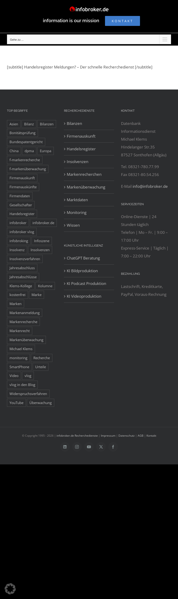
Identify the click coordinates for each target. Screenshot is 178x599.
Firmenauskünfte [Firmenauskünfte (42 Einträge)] (23, 187)
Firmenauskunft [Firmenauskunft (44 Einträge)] (22, 178)
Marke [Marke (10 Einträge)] (36, 294)
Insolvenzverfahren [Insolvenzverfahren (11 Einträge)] (25, 258)
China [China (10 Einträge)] (14, 150)
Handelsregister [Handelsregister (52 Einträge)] (22, 213)
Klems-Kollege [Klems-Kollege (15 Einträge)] (21, 286)
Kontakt (151, 436)
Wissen (73, 225)
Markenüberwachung (86, 187)
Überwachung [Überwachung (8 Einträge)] (40, 402)
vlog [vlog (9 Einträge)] (28, 375)
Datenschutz (126, 436)
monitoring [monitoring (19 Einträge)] (18, 357)
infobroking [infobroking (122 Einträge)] (19, 240)
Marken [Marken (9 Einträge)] (16, 303)
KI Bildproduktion (82, 270)
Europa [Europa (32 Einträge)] (45, 150)
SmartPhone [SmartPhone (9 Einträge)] (19, 366)
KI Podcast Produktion (86, 283)
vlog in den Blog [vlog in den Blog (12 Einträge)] (22, 384)
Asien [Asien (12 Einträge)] (14, 124)
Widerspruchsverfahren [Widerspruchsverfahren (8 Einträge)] (28, 393)
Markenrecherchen (84, 174)
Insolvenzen (77, 161)
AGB (140, 436)
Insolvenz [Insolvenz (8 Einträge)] (17, 249)
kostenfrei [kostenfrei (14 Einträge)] (17, 294)
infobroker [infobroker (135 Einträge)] (18, 222)
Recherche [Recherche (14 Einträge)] (41, 357)
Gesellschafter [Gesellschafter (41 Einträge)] (21, 205)
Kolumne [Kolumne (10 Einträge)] (45, 286)
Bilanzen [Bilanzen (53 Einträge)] (47, 124)
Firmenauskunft (81, 136)
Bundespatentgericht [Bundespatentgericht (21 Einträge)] (26, 141)
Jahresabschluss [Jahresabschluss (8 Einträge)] (22, 268)
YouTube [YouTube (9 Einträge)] (16, 402)
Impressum (108, 436)
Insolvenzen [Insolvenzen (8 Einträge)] (40, 249)
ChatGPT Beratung (83, 258)
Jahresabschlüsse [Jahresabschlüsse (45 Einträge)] (23, 277)
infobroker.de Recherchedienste (78, 436)
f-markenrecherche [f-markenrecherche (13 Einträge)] (25, 159)
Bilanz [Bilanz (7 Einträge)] (29, 124)
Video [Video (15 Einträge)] (14, 375)
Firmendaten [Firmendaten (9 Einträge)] (20, 196)
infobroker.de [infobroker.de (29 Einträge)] (43, 222)
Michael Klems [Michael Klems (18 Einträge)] (21, 348)
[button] (10, 589)
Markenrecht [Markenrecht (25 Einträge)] (20, 330)
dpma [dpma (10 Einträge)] (29, 150)
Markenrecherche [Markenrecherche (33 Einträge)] (23, 321)
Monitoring (76, 212)
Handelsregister (81, 148)
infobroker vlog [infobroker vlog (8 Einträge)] (22, 231)
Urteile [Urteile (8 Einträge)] (40, 366)
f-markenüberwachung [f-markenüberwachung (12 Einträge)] (28, 169)
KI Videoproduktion (84, 296)
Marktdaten (77, 199)
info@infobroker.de (150, 186)
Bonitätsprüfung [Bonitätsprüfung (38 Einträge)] (22, 132)
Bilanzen (74, 123)
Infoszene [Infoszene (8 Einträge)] (41, 240)
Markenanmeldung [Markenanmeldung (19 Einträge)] (25, 312)
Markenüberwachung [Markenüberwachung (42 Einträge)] (26, 339)
